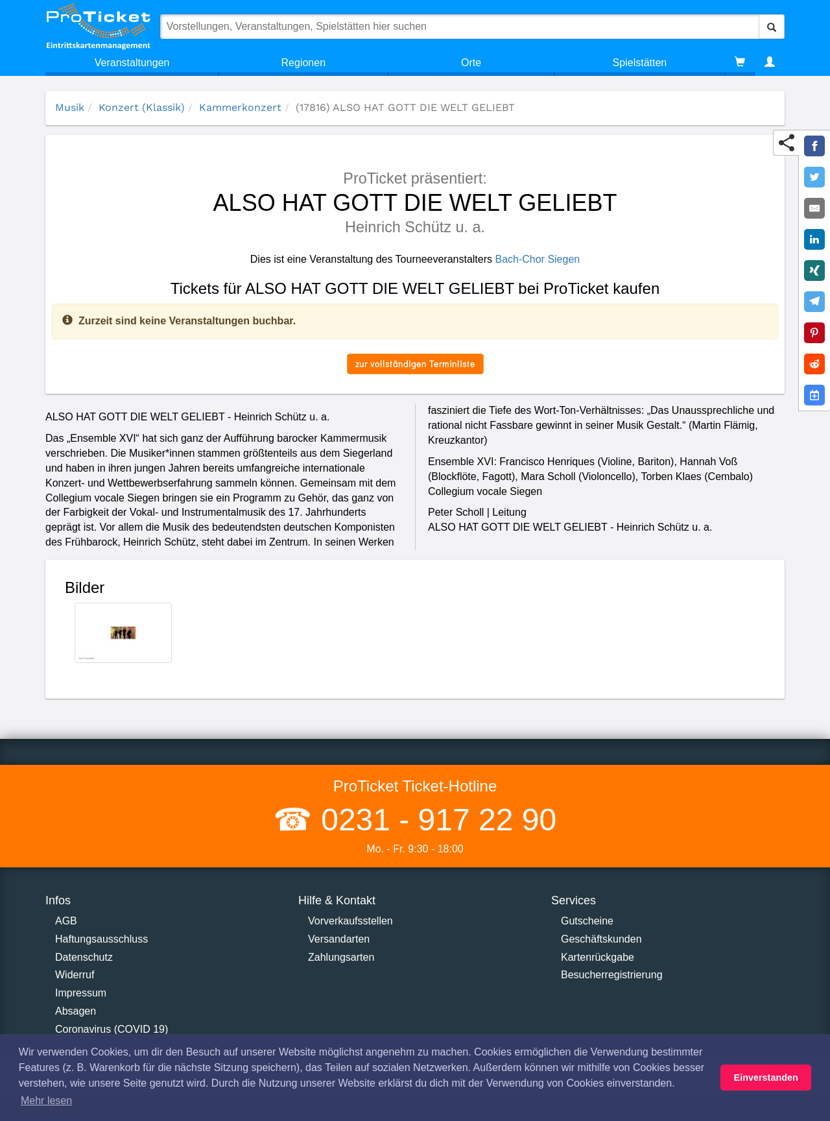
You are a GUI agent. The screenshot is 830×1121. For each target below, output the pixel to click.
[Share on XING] (814, 270)
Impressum (80, 992)
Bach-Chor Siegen (537, 259)
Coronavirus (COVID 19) (111, 1029)
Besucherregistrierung (612, 974)
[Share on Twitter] (814, 177)
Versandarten (339, 939)
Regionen (303, 62)
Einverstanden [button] (766, 1077)
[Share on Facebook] (814, 146)
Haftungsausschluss (101, 939)
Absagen (75, 1011)
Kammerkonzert (240, 107)
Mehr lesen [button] (46, 1100)
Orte (471, 62)
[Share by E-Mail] (814, 208)
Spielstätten (640, 62)
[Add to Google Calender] (814, 395)
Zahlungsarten (341, 957)
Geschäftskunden (601, 939)
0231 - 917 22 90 (434, 819)
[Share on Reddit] (814, 364)
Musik (69, 107)
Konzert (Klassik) (142, 107)
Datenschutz (84, 957)
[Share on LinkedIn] (814, 239)
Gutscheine (587, 920)
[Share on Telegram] (814, 301)
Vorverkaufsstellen (350, 920)
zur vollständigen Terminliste (415, 363)
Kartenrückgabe (597, 957)
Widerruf (74, 974)
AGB (66, 920)
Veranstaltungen (132, 62)
